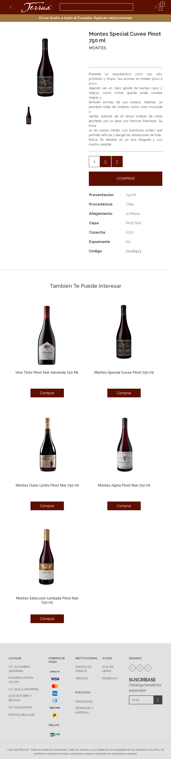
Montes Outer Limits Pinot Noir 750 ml (47, 485)
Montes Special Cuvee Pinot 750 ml (124, 372)
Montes (97, 48)
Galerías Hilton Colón (21, 680)
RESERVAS (109, 678)
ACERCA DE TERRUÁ (83, 669)
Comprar (126, 178)
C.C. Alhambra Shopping (19, 669)
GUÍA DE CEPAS (108, 669)
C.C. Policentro (20, 707)
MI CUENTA (157, 7)
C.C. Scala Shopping (24, 689)
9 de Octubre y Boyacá (20, 698)
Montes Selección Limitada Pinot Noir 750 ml (47, 600)
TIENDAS (81, 678)
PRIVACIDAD (84, 701)
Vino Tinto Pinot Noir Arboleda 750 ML (47, 372)
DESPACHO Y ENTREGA (84, 710)
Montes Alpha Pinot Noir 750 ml (124, 485)
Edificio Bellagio (22, 714)
